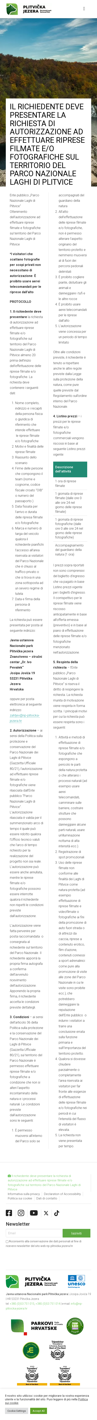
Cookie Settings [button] (16, 1410)
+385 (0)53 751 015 (22, 1303)
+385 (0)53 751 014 (48, 1303)
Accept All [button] (39, 1410)
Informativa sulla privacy (24, 1194)
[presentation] (36, 1255)
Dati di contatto (46, 1198)
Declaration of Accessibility (62, 1194)
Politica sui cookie (20, 1198)
